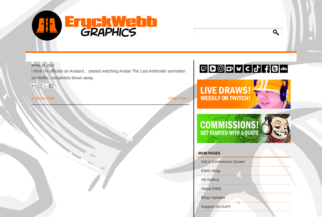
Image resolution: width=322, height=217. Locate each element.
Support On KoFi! (216, 206)
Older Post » (178, 98)
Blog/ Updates (213, 197)
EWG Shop (210, 171)
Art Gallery (210, 179)
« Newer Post (43, 98)
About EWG (211, 188)
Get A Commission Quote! (223, 161)
